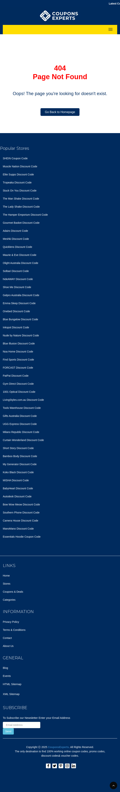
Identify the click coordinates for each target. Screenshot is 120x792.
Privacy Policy (11, 621)
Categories (9, 599)
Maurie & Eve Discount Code (19, 254)
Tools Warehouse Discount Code (22, 407)
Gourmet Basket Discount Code (21, 222)
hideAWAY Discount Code (18, 279)
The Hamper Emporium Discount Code (25, 214)
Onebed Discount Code (16, 311)
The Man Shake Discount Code (21, 198)
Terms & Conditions (14, 629)
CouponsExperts (58, 747)
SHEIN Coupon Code (15, 158)
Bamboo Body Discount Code (20, 456)
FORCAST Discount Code (18, 367)
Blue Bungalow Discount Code (20, 319)
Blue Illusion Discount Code (19, 343)
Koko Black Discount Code (18, 472)
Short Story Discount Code (18, 448)
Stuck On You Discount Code (20, 190)
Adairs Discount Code (15, 230)
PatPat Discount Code (16, 375)
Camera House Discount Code (20, 520)
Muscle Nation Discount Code (20, 166)
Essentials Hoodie (13, 536)
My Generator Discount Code (20, 464)
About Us (8, 645)
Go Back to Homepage (60, 112)
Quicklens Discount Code (17, 246)
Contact (7, 637)
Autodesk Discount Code (17, 496)
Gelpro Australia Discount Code (21, 295)
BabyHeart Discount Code (18, 488)
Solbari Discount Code (16, 271)
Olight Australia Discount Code (20, 263)
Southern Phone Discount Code (21, 512)
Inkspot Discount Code (16, 327)
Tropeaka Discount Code (17, 182)
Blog (5, 667)
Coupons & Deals (13, 591)
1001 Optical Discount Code (19, 391)
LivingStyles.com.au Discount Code (23, 399)
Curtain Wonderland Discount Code (23, 440)
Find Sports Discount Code (18, 359)
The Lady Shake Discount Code (21, 206)
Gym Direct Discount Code (18, 383)
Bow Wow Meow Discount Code (21, 504)
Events (7, 675)
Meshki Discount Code (16, 238)
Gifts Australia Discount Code (20, 415)
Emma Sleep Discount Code (19, 303)
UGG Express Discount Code (20, 423)
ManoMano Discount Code (18, 528)
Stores (6, 583)
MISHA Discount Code (16, 480)
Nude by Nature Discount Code (21, 335)
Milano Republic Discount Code (21, 432)
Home (6, 575)
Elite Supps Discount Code (18, 174)
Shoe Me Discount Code (17, 287)
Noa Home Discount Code (18, 351)
